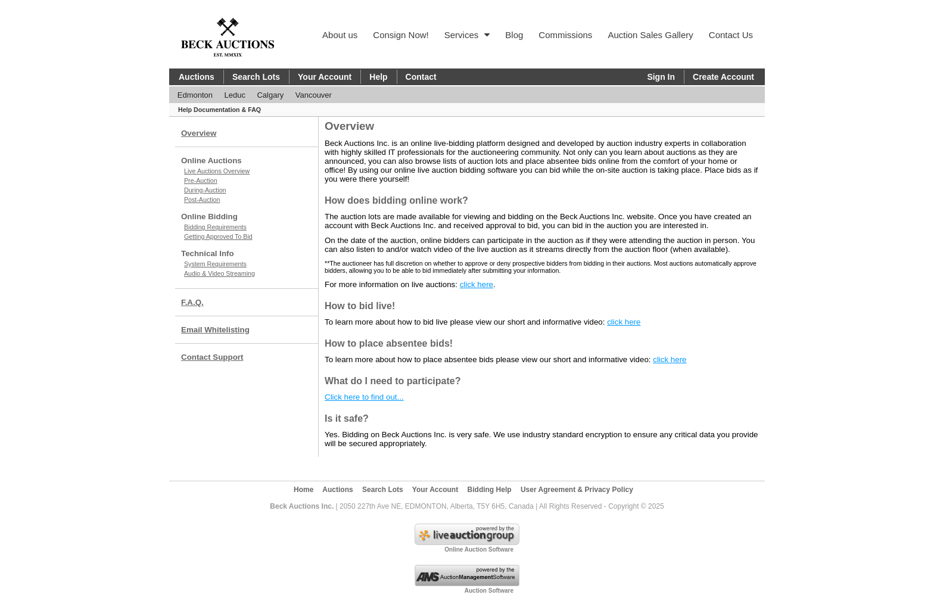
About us (339, 35)
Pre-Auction (200, 180)
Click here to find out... (364, 397)
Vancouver (313, 95)
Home (303, 489)
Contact (421, 77)
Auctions (196, 77)
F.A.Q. (192, 302)
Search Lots (256, 77)
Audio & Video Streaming (219, 273)
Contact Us (731, 35)
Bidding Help (490, 489)
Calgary (270, 95)
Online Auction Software (478, 549)
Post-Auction (202, 199)
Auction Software (489, 590)
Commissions (565, 35)
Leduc (235, 95)
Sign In (661, 77)
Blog (514, 35)
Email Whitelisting (215, 329)
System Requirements (215, 263)
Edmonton (195, 95)
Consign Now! (400, 35)
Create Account (723, 77)
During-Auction (205, 190)
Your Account (324, 77)
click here (476, 284)
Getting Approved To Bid (218, 236)
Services (467, 35)
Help (378, 77)
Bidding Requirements (215, 227)
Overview (198, 133)
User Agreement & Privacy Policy (577, 489)
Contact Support (212, 357)
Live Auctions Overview (217, 171)
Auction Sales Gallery (650, 35)
